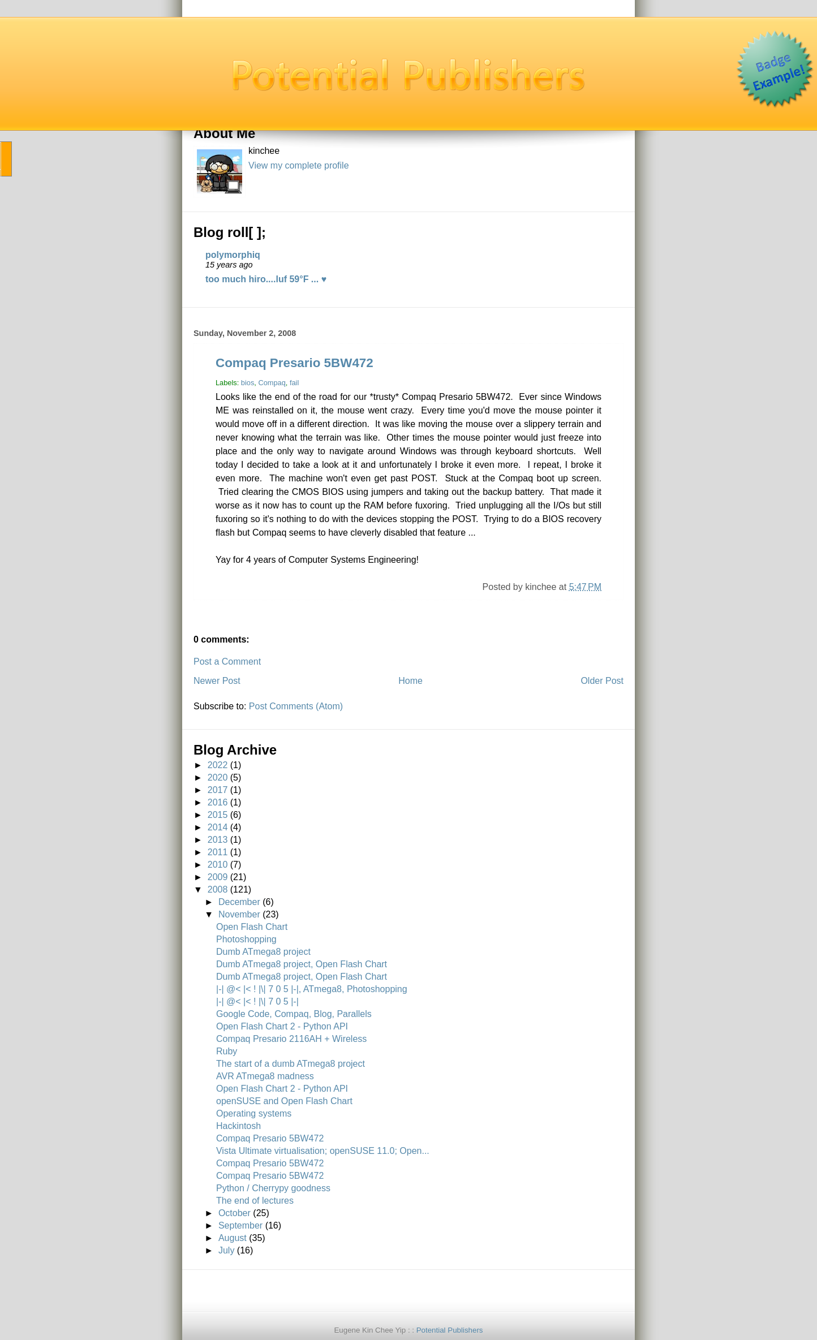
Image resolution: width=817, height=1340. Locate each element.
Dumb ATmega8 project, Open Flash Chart (301, 964)
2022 (218, 765)
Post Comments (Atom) (296, 706)
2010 (218, 864)
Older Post (602, 681)
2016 (218, 802)
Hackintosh (238, 1126)
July (226, 1250)
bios (247, 382)
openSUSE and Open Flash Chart (284, 1101)
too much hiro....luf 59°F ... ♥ (265, 279)
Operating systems (253, 1113)
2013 (218, 839)
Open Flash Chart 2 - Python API (282, 1026)
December (239, 902)
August (232, 1238)
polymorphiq (232, 255)
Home (410, 681)
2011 (218, 852)
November (239, 914)
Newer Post (217, 681)
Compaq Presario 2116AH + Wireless (291, 1039)
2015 (218, 815)
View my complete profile (298, 165)
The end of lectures (255, 1200)
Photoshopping (246, 939)
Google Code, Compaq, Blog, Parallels (294, 1014)
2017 (218, 790)
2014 (218, 827)
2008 (218, 889)
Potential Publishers (449, 1330)
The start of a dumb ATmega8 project (290, 1063)
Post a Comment (227, 661)
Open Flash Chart (251, 927)
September (240, 1225)
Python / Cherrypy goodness (273, 1188)
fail (294, 382)
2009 (218, 877)
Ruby (226, 1051)
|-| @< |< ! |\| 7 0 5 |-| (257, 1001)
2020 (218, 777)
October (234, 1213)
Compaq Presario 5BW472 (294, 363)
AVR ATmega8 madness (265, 1076)
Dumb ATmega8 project (263, 951)
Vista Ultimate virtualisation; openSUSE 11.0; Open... (322, 1151)
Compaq (271, 382)
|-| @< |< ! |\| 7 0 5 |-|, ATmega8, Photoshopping (311, 989)
